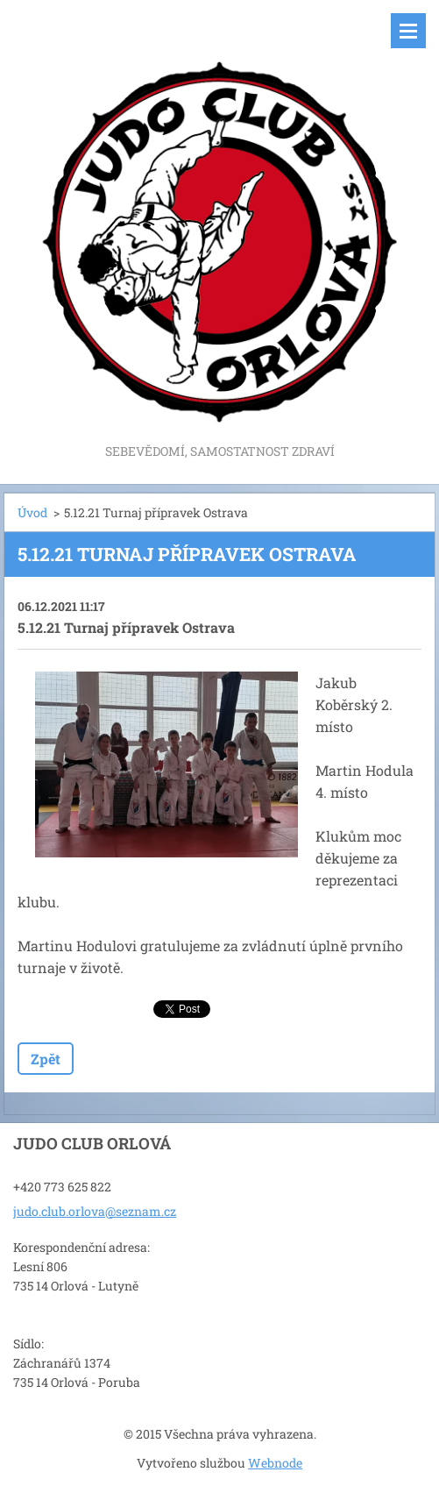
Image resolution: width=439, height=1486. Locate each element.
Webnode (275, 1462)
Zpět (45, 1058)
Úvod (32, 512)
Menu (408, 30)
